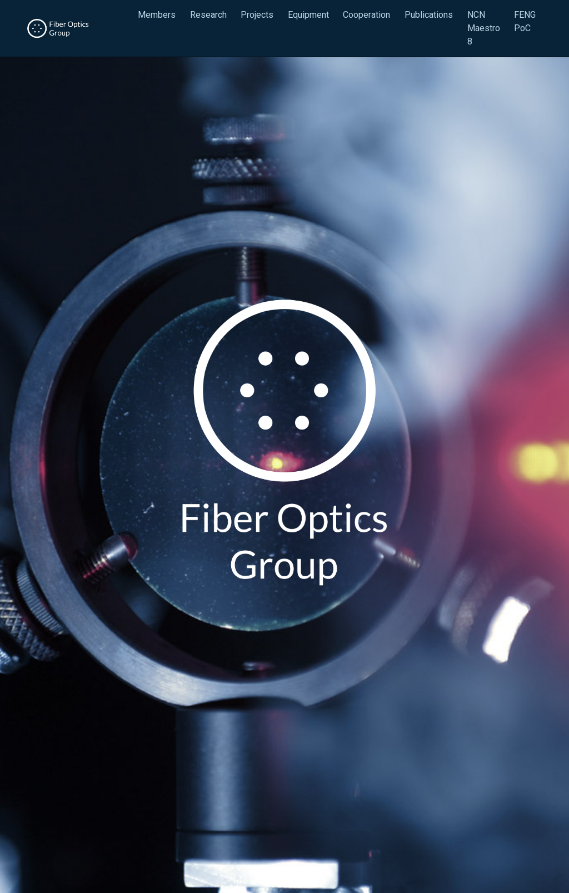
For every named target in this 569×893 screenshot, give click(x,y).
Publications (429, 14)
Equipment (308, 14)
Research (208, 14)
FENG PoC (525, 21)
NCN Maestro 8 (483, 28)
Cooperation (366, 14)
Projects (257, 14)
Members (157, 14)
